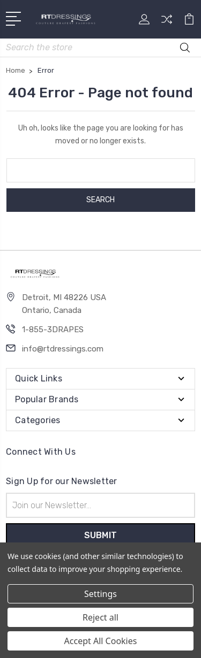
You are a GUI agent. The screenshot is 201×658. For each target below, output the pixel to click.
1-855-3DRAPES (53, 329)
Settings (100, 594)
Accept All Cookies (100, 641)
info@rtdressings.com (62, 349)
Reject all (100, 617)
